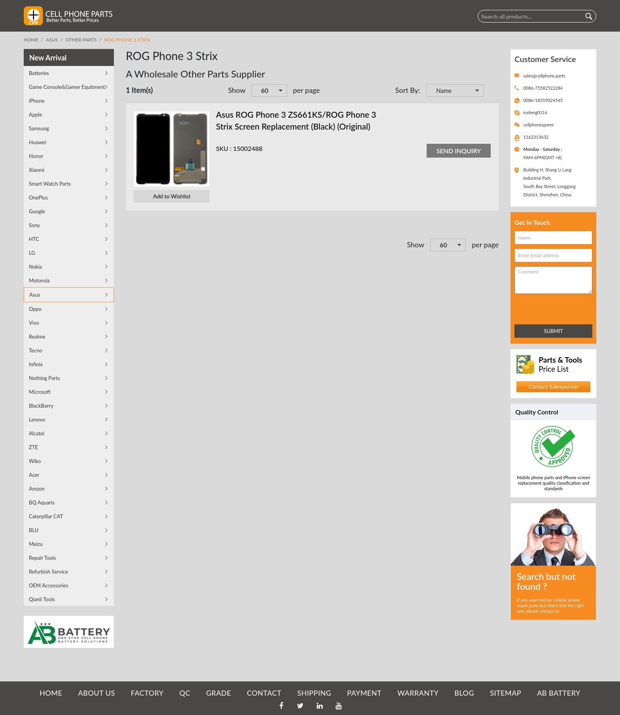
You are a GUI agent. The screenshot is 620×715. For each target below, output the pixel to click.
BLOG (464, 693)
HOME (51, 693)
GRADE (218, 693)
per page (306, 90)
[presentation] (549, 307)
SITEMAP (505, 693)
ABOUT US (96, 693)
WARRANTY (418, 693)
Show (237, 90)
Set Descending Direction (491, 91)
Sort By (406, 90)
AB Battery (558, 693)
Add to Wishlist (171, 196)
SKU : (223, 148)
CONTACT (264, 693)
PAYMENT (364, 693)
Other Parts (81, 40)
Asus (52, 40)
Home (31, 40)
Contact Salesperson (553, 386)
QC (185, 693)
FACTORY (147, 693)
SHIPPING (314, 693)
